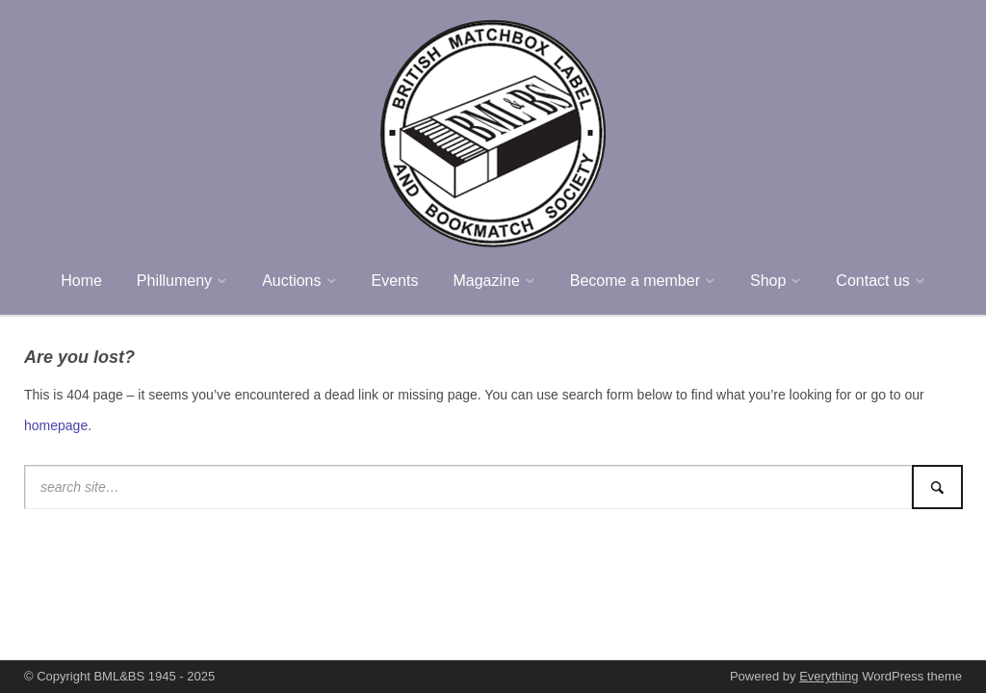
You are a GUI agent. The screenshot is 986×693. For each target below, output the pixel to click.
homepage (56, 425)
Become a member (635, 280)
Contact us (872, 280)
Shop (768, 280)
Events (395, 280)
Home (81, 280)
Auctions (291, 280)
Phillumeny (174, 280)
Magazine (486, 280)
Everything (828, 676)
